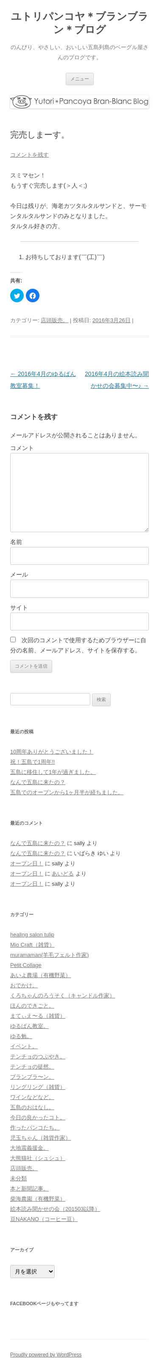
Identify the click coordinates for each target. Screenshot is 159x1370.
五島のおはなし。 (32, 1107)
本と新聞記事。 (29, 1188)
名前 (16, 542)
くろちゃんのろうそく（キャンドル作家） (62, 995)
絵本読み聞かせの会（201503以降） (55, 1209)
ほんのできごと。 (32, 1006)
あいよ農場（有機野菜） (40, 975)
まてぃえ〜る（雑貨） (37, 1016)
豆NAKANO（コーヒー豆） (44, 1219)
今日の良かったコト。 (37, 1117)
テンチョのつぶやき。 (37, 1056)
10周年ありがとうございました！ (51, 752)
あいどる (63, 873)
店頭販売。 (54, 320)
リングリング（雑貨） (37, 1087)
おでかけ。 (24, 985)
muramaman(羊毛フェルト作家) (49, 955)
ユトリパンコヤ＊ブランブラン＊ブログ (79, 23)
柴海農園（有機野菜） (37, 1199)
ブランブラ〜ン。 (32, 1077)
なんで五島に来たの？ (37, 782)
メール (19, 574)
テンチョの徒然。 (32, 1066)
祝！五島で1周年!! (32, 762)
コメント (22, 448)
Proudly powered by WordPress (46, 1355)
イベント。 (24, 1046)
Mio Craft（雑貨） (32, 945)
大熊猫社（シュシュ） (37, 1158)
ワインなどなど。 (32, 1097)
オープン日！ (26, 863)
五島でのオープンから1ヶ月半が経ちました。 (66, 792)
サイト (19, 607)
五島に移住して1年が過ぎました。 (53, 772)
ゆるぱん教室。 (29, 1026)
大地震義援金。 (29, 1148)
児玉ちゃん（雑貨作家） (40, 1138)
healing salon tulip (32, 934)
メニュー (79, 78)
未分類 (18, 1178)
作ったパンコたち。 (35, 1127)
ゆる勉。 (21, 1036)
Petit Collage (26, 965)
